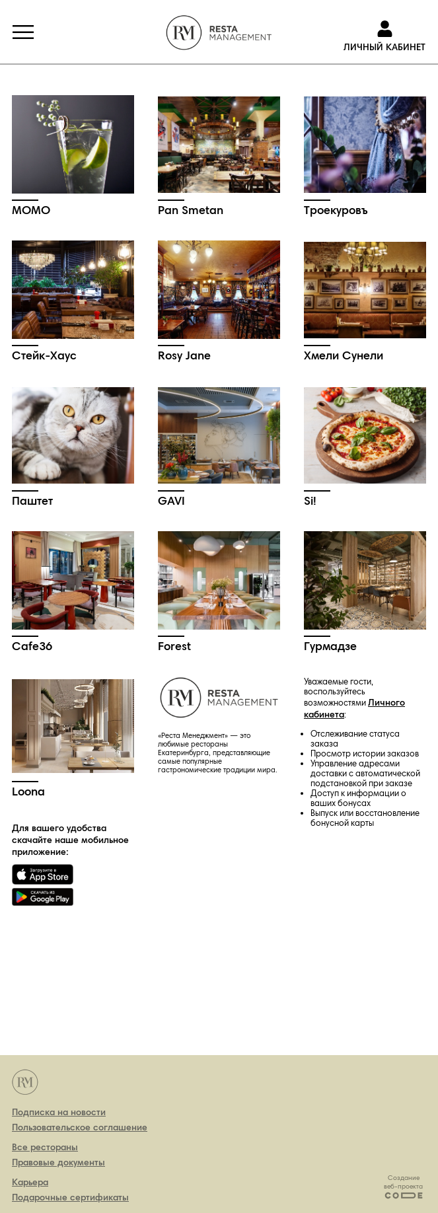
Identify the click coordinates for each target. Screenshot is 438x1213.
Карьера (30, 1182)
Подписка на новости (59, 1112)
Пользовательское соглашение (79, 1127)
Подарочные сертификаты (70, 1197)
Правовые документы (58, 1162)
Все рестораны (45, 1147)
